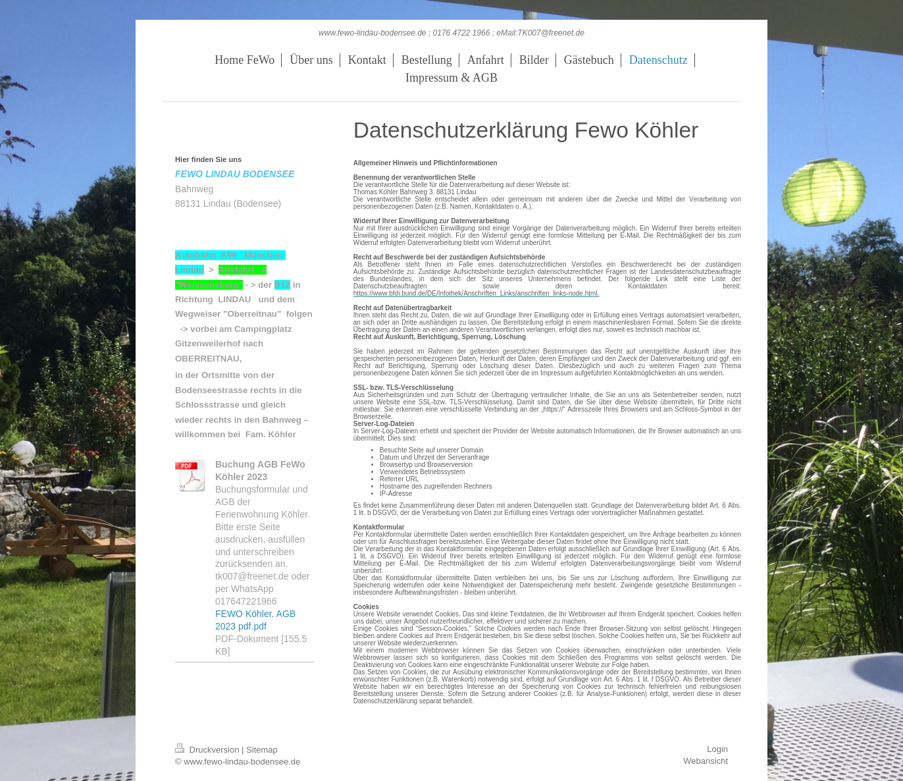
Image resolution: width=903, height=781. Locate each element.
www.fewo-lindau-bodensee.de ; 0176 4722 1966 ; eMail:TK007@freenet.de (451, 33)
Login (717, 749)
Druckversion (208, 750)
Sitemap (262, 750)
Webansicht (705, 761)
